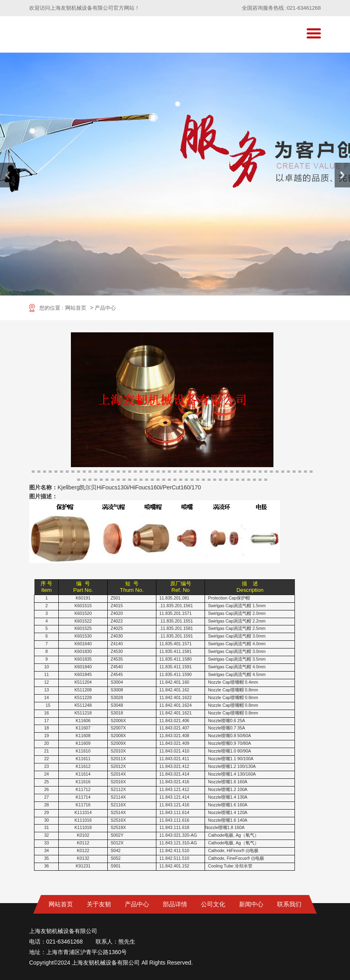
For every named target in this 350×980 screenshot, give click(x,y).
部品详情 (175, 904)
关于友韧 (99, 904)
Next (342, 175)
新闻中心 (251, 904)
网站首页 (75, 308)
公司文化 (213, 904)
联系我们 (289, 904)
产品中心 (105, 308)
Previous (7, 175)
